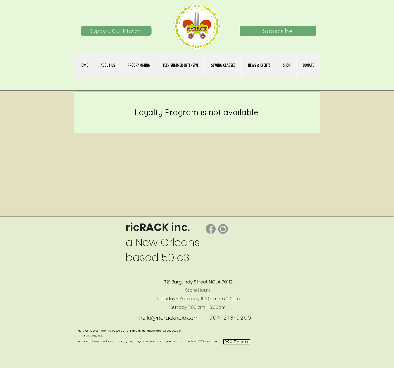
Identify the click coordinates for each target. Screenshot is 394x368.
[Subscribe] (278, 31)
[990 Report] (236, 341)
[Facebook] (211, 229)
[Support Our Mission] (116, 31)
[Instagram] (223, 229)
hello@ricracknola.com (169, 317)
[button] (223, 65)
